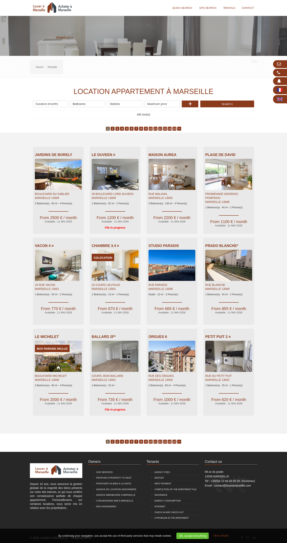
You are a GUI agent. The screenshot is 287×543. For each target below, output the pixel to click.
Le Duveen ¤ (103, 155)
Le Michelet (47, 337)
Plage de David (220, 155)
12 (160, 128)
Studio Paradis (163, 246)
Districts (125, 103)
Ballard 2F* (104, 337)
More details (221, 535)
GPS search (207, 7)
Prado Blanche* (221, 246)
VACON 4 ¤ (44, 246)
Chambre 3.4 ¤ (105, 246)
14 (169, 128)
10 (150, 128)
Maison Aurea (162, 155)
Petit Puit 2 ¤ (218, 337)
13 (165, 128)
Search (227, 104)
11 (155, 128)
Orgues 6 (157, 337)
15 (174, 128)
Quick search (182, 7)
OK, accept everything (192, 535)
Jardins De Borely (53, 155)
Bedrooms (88, 103)
